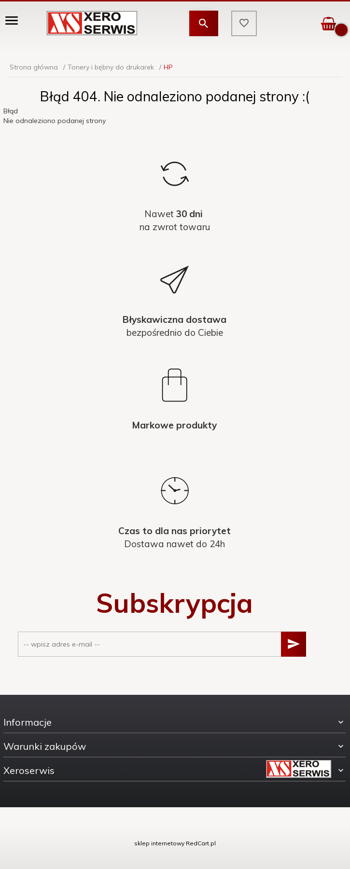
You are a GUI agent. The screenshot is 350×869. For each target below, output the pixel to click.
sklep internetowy (159, 843)
